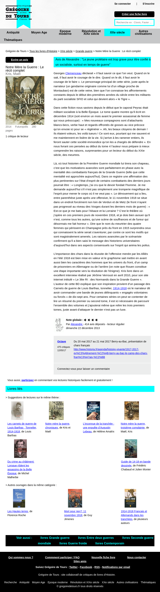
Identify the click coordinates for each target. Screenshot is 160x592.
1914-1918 (120, 288)
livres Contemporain (109, 543)
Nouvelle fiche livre (103, 557)
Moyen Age (39, 32)
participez (28, 380)
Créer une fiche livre (134, 14)
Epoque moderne (65, 32)
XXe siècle (117, 32)
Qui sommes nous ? (20, 557)
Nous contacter (136, 557)
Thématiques (13, 39)
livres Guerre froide (73, 543)
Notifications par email (116, 567)
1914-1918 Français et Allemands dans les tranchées (134, 515)
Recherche (10, 582)
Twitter (73, 567)
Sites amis (80, 561)
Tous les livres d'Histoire (43, 51)
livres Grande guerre (55, 537)
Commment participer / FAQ (62, 557)
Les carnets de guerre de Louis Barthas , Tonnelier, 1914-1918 (22, 427)
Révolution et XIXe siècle (91, 32)
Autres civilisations (143, 32)
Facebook (86, 567)
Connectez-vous (66, 368)
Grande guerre (83, 51)
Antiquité (13, 32)
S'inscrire (148, 3)
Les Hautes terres (17, 511)
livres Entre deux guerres (96, 537)
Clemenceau (73, 73)
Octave (61, 341)
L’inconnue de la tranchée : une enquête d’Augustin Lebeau (98, 427)
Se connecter (122, 3)
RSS (97, 567)
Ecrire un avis (19, 59)
